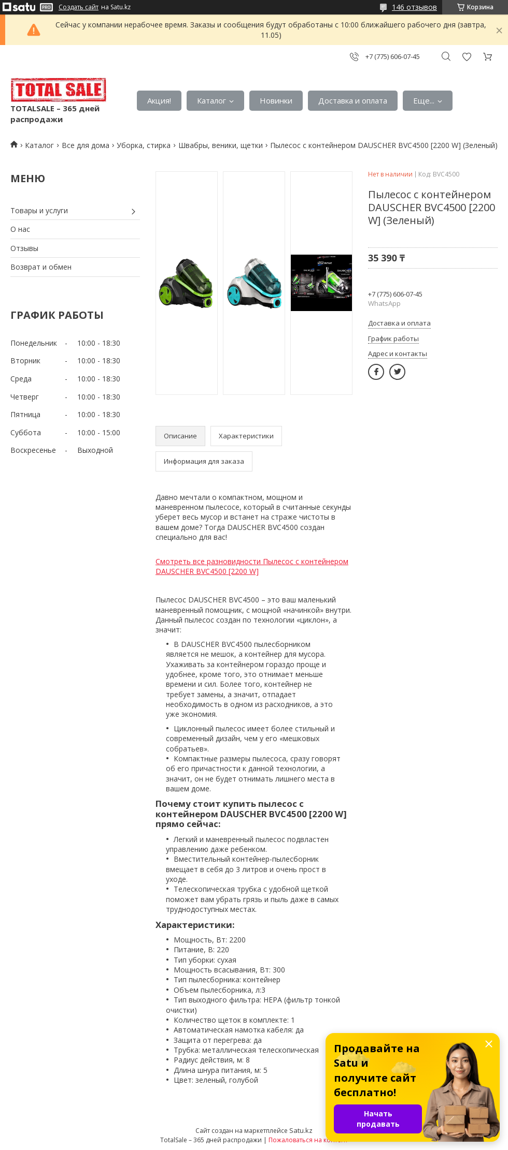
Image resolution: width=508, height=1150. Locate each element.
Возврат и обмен (41, 267)
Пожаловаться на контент (308, 1140)
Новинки (276, 100)
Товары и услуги (39, 210)
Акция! (159, 100)
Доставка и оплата (352, 100)
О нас (20, 229)
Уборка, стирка (144, 145)
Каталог (211, 100)
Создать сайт (78, 7)
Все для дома (85, 145)
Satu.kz (301, 1130)
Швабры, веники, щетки (220, 145)
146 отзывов (414, 7)
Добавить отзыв (466, 56)
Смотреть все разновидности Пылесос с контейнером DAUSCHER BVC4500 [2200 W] (252, 566)
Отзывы (24, 248)
